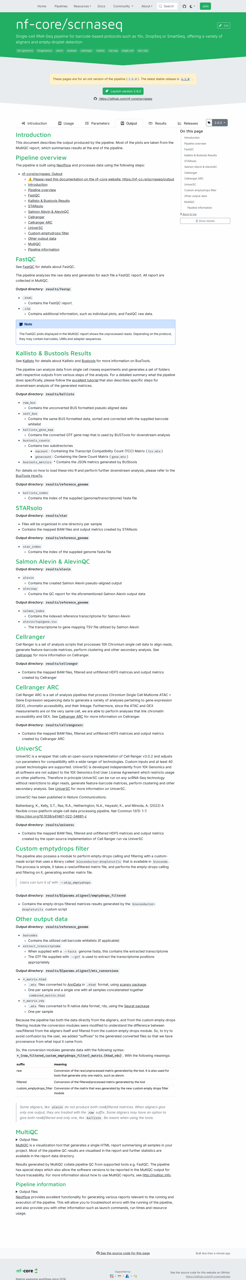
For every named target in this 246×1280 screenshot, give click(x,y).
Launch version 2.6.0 (123, 91)
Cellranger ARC (40, 222)
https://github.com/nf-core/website (208, 1276)
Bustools (89, 361)
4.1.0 (185, 79)
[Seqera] (112, 1275)
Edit (224, 25)
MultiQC (34, 244)
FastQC (34, 195)
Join (205, 6)
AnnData (74, 984)
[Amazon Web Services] (120, 1275)
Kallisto (28, 361)
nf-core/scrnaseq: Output (42, 174)
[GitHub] (184, 6)
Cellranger (36, 217)
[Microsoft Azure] (127, 1275)
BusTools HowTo (29, 476)
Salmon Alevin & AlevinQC (48, 212)
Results (157, 123)
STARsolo (35, 206)
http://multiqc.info (157, 1175)
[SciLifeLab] (135, 1275)
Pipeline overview (42, 190)
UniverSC (35, 228)
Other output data (42, 238)
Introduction (34, 123)
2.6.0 (218, 123)
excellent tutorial (85, 380)
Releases (188, 123)
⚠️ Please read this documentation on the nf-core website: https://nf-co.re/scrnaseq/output (101, 179)
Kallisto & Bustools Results (49, 201)
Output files (28, 1140)
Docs (101, 6)
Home (41, 6)
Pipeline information (43, 249)
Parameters (97, 123)
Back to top (188, 214)
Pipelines (61, 6)
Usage (66, 123)
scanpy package (133, 984)
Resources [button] (81, 6)
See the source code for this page (123, 1253)
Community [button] (122, 6)
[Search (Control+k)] (167, 6)
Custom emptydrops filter (48, 233)
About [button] (145, 6)
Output (129, 123)
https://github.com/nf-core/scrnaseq (123, 99)
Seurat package (136, 1006)
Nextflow (64, 165)
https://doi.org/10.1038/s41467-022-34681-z (51, 816)
